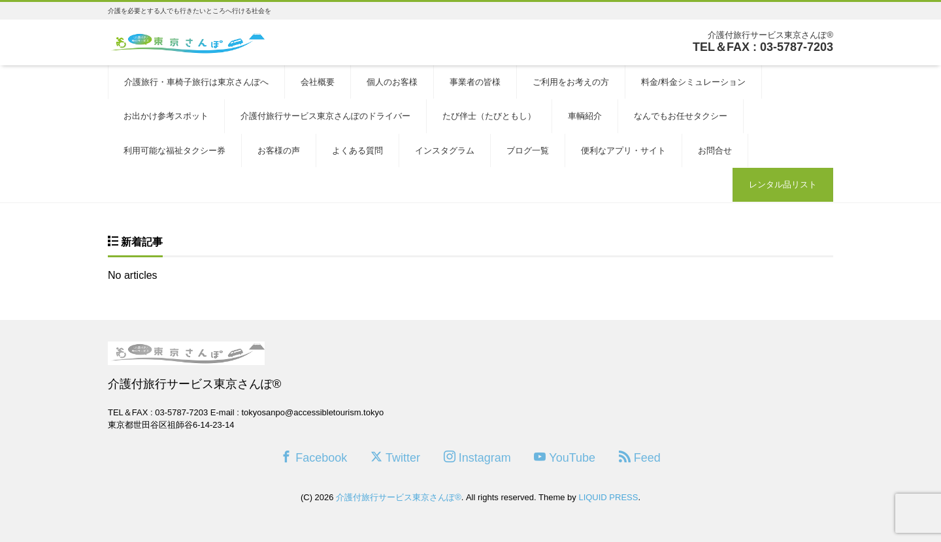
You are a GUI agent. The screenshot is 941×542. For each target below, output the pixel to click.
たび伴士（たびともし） (489, 116)
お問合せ (715, 150)
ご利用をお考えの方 (571, 82)
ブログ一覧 (527, 150)
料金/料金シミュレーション (693, 82)
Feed (640, 457)
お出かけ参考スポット (166, 116)
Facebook (313, 457)
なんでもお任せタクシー (680, 116)
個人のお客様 (392, 82)
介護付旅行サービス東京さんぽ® (398, 497)
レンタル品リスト (783, 184)
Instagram (477, 457)
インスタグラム (444, 150)
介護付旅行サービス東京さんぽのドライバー (325, 116)
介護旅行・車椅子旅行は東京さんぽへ (196, 82)
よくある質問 (357, 150)
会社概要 (318, 82)
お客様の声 (278, 150)
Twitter (395, 457)
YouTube (564, 457)
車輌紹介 (585, 116)
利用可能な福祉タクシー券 (174, 150)
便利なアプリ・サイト (623, 150)
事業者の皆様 (475, 82)
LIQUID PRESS (608, 497)
